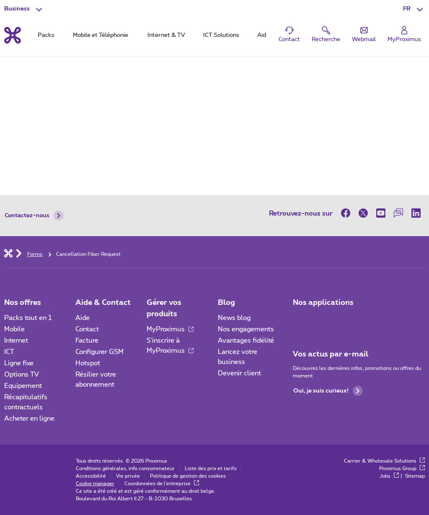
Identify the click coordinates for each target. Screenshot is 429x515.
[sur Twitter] (363, 213)
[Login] (404, 34)
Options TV (21, 374)
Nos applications (323, 303)
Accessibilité (91, 476)
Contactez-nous (34, 216)
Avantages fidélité (246, 340)
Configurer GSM (99, 352)
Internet (16, 340)
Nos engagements (246, 329)
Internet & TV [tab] (166, 35)
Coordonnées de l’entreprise (161, 483)
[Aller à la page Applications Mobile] (300, 320)
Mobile (14, 329)
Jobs (389, 476)
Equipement (23, 385)
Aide (82, 318)
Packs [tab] (46, 35)
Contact (87, 329)
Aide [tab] (263, 35)
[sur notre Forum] (398, 213)
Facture (86, 340)
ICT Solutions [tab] (221, 35)
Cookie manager (95, 483)
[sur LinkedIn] (416, 213)
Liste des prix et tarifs (211, 468)
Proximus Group (402, 468)
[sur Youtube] (381, 213)
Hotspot (87, 363)
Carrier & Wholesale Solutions (384, 460)
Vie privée (128, 476)
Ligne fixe (19, 363)
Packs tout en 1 (28, 318)
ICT (9, 352)
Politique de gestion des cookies (188, 476)
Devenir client (239, 373)
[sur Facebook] (347, 213)
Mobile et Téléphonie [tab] (100, 35)
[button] (414, 9)
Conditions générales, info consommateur (125, 468)
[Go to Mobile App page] (323, 320)
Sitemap (415, 476)
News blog (234, 318)
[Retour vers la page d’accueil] (12, 35)
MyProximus (170, 329)
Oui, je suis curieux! (328, 391)
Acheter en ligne (29, 418)
